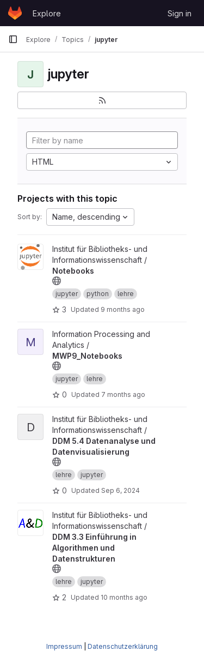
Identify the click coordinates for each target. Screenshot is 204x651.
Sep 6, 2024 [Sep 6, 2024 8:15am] (120, 490)
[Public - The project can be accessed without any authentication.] (56, 280)
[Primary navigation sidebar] (13, 39)
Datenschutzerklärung (123, 646)
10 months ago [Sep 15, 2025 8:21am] (124, 597)
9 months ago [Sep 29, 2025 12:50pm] (123, 309)
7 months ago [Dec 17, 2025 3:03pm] (123, 394)
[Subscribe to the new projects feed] (102, 100)
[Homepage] (15, 13)
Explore (47, 13)
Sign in (179, 13)
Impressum (64, 646)
